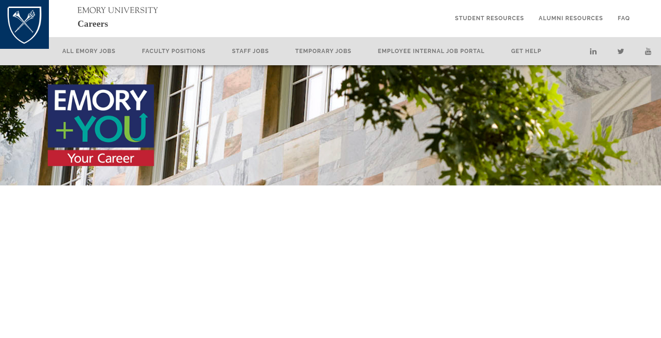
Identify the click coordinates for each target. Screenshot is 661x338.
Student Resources (489, 18)
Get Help (543, 51)
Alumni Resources (571, 18)
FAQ (624, 18)
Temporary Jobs (340, 51)
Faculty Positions (191, 51)
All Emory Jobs (106, 51)
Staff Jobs (267, 51)
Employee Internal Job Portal (448, 51)
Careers (102, 23)
